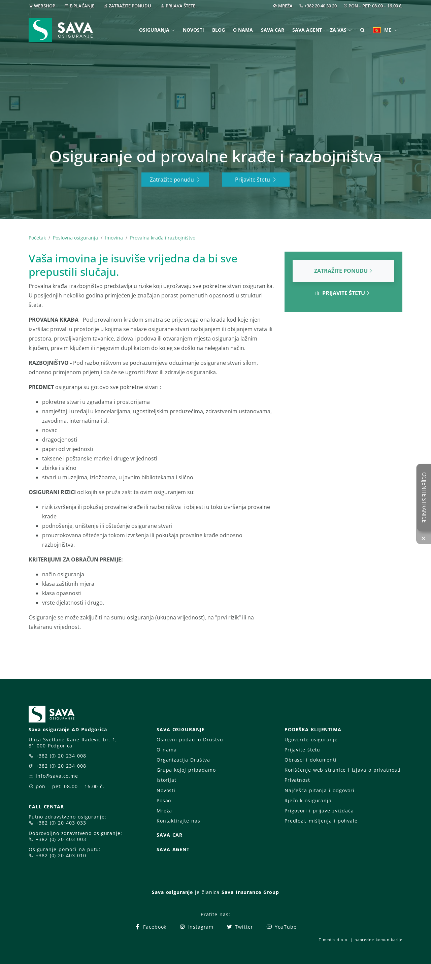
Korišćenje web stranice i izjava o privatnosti (343, 770)
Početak (37, 237)
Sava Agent (307, 30)
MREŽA (285, 6)
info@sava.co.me (57, 776)
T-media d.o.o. (334, 939)
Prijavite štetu (256, 179)
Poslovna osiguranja (75, 237)
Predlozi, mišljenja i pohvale (321, 820)
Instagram (196, 927)
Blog (218, 30)
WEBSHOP (44, 6)
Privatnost (297, 780)
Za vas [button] (338, 30)
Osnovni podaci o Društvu (190, 739)
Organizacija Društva (183, 760)
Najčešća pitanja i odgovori (320, 790)
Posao (164, 800)
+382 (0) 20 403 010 (61, 855)
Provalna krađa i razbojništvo (162, 237)
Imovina (114, 237)
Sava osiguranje (172, 892)
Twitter (239, 927)
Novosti (193, 30)
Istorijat (166, 780)
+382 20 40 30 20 (320, 6)
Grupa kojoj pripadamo (186, 770)
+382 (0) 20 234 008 (61, 755)
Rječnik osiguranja (308, 800)
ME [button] (383, 30)
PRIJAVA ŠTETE (180, 6)
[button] (362, 30)
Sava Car (272, 30)
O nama (243, 30)
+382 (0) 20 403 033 (61, 823)
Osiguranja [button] (154, 30)
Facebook (150, 927)
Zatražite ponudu (175, 179)
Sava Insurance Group (250, 892)
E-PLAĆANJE (82, 6)
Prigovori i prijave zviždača (319, 810)
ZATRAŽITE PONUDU (130, 6)
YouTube (281, 927)
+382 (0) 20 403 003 (61, 839)
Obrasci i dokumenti (311, 760)
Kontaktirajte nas (178, 820)
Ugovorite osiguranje (311, 739)
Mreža (164, 810)
